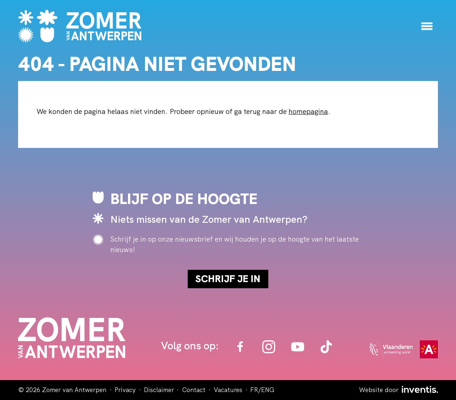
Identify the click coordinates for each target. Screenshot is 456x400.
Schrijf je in (228, 278)
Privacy (125, 390)
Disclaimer (159, 390)
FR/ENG (262, 390)
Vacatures (228, 390)
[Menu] (427, 26)
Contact (193, 390)
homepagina (308, 111)
